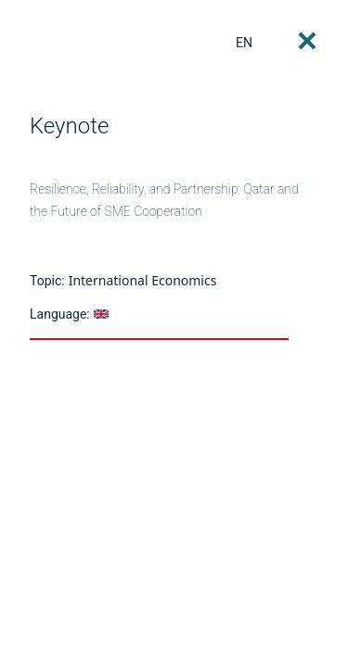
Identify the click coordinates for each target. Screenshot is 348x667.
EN (244, 42)
